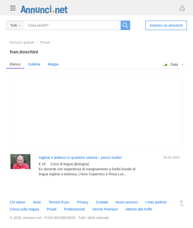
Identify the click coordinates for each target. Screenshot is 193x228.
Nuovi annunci (127, 202)
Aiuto (37, 202)
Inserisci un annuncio (166, 25)
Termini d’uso (59, 202)
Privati (45, 42)
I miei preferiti (156, 202)
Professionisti (74, 209)
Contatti (102, 202)
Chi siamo (17, 202)
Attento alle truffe (139, 209)
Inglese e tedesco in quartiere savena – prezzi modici (80, 158)
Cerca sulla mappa (24, 209)
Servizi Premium (105, 209)
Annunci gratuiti (22, 42)
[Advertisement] (96, 111)
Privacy (82, 202)
